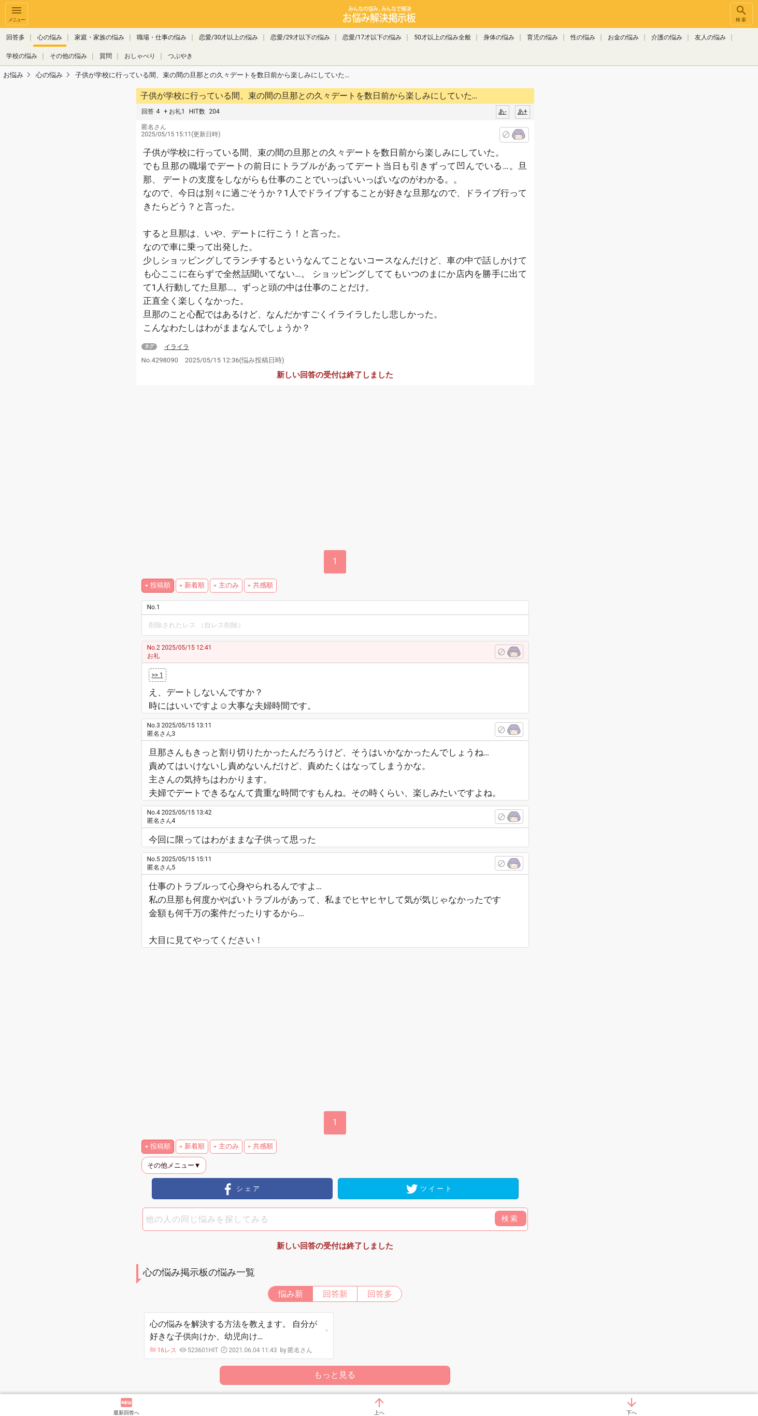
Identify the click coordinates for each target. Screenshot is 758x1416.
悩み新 (290, 1294)
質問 (105, 56)
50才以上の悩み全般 (442, 37)
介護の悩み (666, 37)
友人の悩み (710, 37)
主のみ (229, 585)
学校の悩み (21, 56)
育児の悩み (542, 37)
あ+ (522, 111)
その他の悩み (68, 56)
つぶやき (180, 56)
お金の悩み (623, 37)
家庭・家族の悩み (99, 37)
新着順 (194, 585)
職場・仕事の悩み (162, 37)
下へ (631, 1412)
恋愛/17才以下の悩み (372, 37)
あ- (502, 111)
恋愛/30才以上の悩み (228, 37)
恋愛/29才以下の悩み (300, 37)
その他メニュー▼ (174, 1165)
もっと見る (334, 1375)
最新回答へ (126, 1412)
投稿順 (160, 585)
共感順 (263, 585)
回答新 (335, 1294)
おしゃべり (139, 56)
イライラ (176, 347)
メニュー (16, 13)
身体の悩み (498, 37)
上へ (379, 1412)
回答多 (15, 37)
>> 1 (157, 675)
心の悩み (49, 37)
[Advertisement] (607, 241)
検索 (741, 13)
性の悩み (582, 37)
